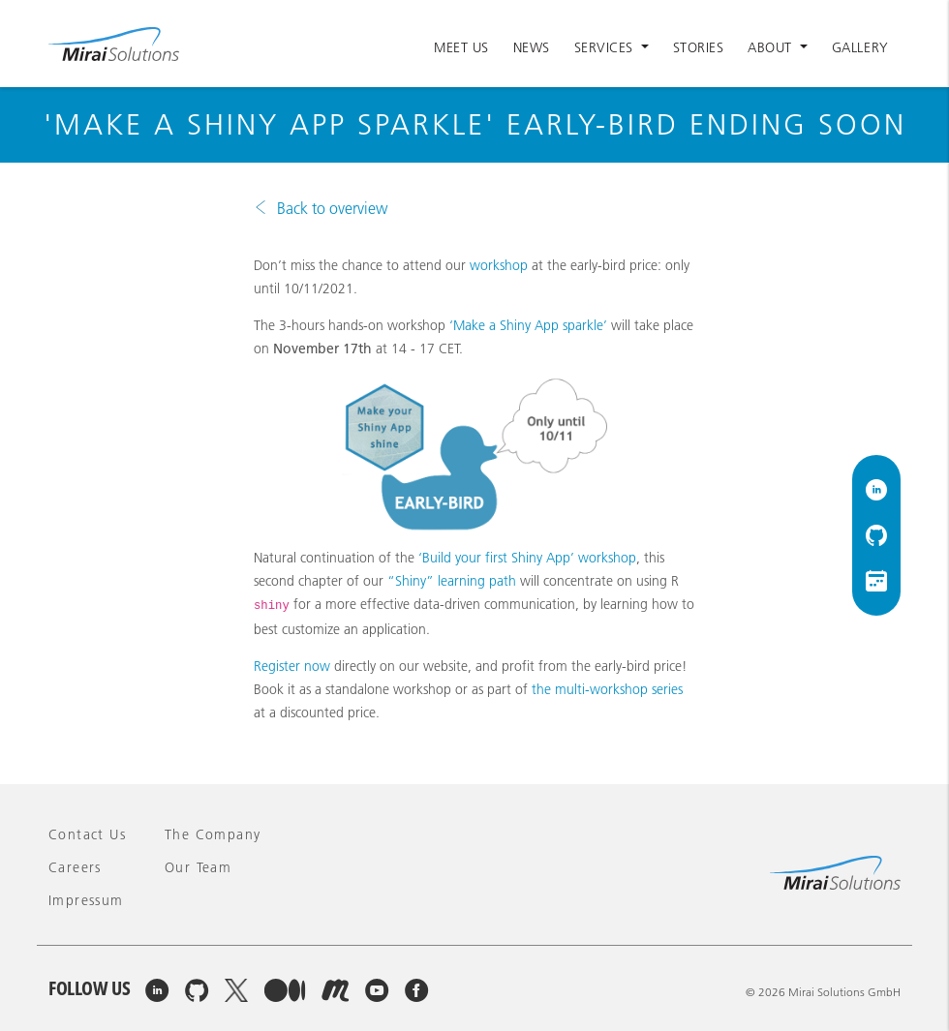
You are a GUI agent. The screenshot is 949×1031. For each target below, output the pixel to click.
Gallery (860, 47)
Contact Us (87, 834)
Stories (698, 47)
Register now (292, 666)
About (772, 47)
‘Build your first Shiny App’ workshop (527, 557)
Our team (198, 867)
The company (212, 834)
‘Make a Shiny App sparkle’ (528, 325)
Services (606, 47)
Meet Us (461, 47)
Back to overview (332, 208)
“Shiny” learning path (451, 581)
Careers (75, 867)
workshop (499, 265)
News (531, 47)
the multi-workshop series (607, 689)
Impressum (86, 900)
